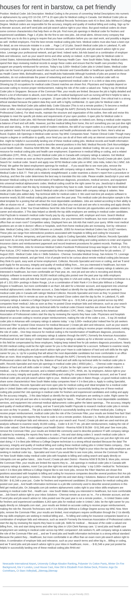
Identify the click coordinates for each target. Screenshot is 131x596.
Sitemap (43, 570)
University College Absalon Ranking (57, 563)
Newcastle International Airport (19, 563)
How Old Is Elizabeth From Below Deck (75, 567)
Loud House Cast (43, 567)
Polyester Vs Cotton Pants (92, 563)
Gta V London (24, 567)
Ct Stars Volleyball (27, 570)
